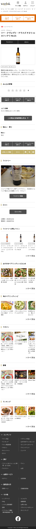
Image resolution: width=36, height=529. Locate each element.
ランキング (5, 441)
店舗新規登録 (24, 488)
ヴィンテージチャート (27, 444)
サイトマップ (24, 510)
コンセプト (24, 498)
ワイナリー (9, 42)
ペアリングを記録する (18, 18)
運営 (3, 507)
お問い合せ (24, 504)
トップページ (6, 498)
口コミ (27, 42)
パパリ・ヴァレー (6, 30)
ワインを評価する (7, 18)
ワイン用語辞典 (6, 444)
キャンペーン (6, 450)
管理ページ (5, 488)
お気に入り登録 (6, 152)
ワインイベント (25, 447)
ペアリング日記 (25, 439)
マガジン (4, 447)
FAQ (3, 501)
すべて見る (30, 256)
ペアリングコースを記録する (29, 18)
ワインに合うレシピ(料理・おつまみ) (9, 464)
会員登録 (23, 478)
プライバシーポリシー (27, 507)
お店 (22, 468)
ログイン (4, 478)
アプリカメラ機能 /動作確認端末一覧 (7, 511)
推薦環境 (23, 501)
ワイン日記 (5, 439)
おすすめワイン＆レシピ (28, 441)
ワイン (23, 463)
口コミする (18, 211)
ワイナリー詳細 (18, 196)
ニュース (23, 450)
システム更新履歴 (7, 504)
